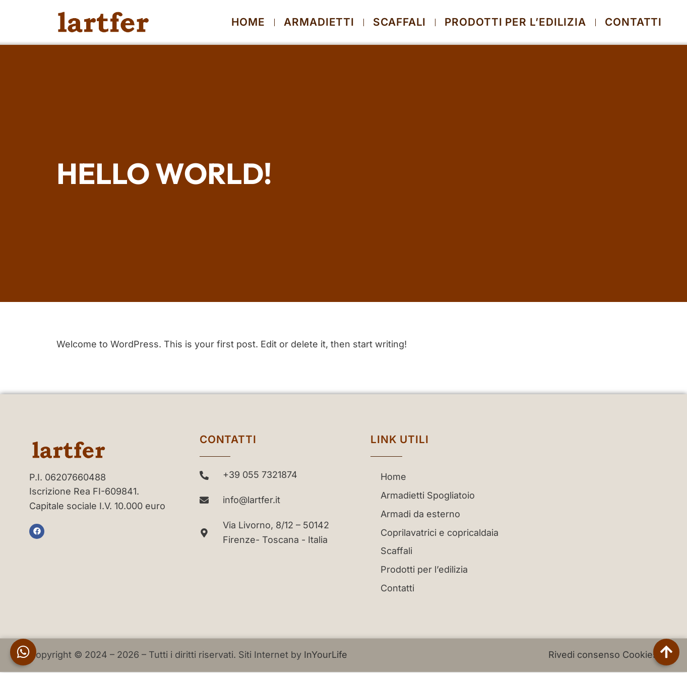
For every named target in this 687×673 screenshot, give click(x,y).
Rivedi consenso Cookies (603, 654)
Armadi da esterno (420, 514)
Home (248, 22)
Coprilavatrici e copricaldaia (439, 532)
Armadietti (319, 22)
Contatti (633, 22)
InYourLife (325, 654)
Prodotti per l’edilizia (515, 22)
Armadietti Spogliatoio (428, 495)
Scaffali (399, 22)
